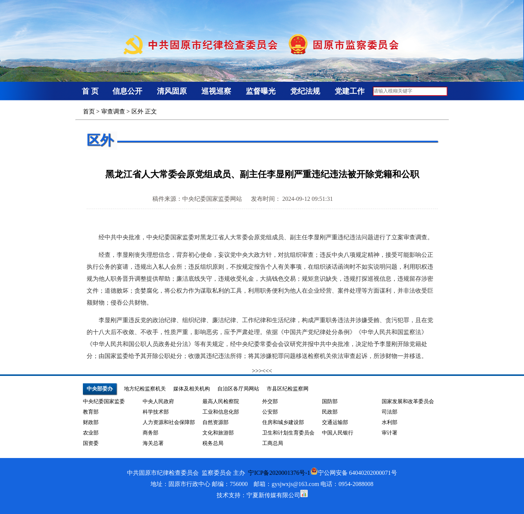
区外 (137, 111)
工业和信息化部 (220, 412)
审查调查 (113, 111)
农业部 (91, 433)
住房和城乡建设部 (283, 422)
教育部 (91, 412)
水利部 (389, 422)
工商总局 (272, 443)
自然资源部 (215, 422)
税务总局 (212, 443)
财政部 (91, 422)
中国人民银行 (337, 433)
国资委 (91, 443)
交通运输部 (335, 422)
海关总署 (153, 443)
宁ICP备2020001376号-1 (279, 473)
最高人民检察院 (220, 401)
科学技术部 (156, 412)
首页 (89, 111)
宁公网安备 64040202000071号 (353, 473)
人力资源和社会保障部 (169, 422)
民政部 (330, 412)
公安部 (270, 412)
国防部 (330, 401)
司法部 (389, 412)
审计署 (389, 433)
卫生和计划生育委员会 (288, 433)
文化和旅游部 (218, 433)
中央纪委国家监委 (104, 401)
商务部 (150, 433)
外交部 (270, 401)
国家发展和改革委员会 (408, 401)
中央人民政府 (158, 401)
